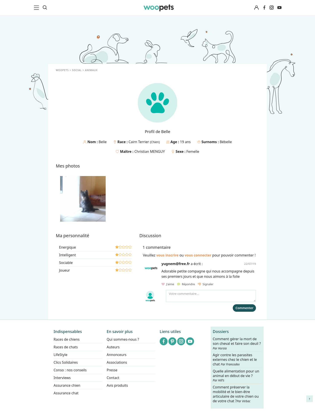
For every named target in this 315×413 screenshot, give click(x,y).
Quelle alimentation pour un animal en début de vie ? (236, 375)
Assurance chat (66, 393)
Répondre (186, 284)
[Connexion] (256, 7)
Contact (113, 377)
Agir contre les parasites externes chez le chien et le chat (235, 360)
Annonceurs (116, 354)
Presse (112, 370)
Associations (117, 362)
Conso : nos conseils (70, 370)
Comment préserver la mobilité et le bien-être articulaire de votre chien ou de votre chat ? (236, 394)
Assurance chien (67, 385)
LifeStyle (60, 354)
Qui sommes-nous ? (123, 339)
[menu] (37, 7)
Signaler (206, 284)
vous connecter (198, 255)
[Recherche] (45, 7)
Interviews (62, 377)
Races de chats (66, 347)
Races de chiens (67, 339)
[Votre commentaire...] (211, 296)
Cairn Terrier (139, 141)
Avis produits (117, 385)
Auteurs (113, 347)
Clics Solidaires (66, 362)
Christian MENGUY (149, 151)
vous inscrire (167, 255)
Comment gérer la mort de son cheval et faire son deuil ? (237, 343)
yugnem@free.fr (175, 263)
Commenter (244, 308)
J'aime (168, 284)
